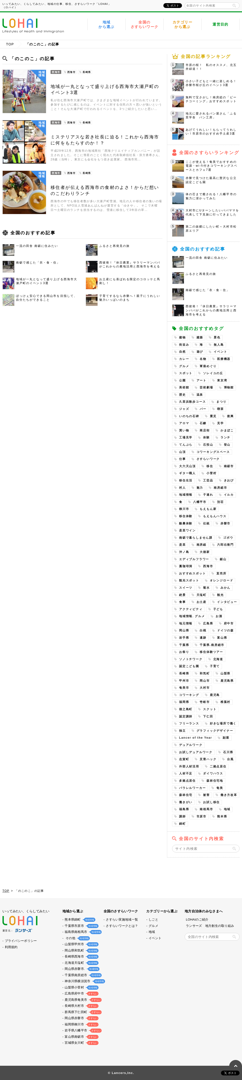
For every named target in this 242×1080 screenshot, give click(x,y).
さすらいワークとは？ (122, 926)
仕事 (182, 459)
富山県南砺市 (81, 1036)
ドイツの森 (225, 630)
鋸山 (223, 559)
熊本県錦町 (79, 919)
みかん (225, 587)
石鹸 (203, 423)
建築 (200, 337)
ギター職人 (187, 473)
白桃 (203, 630)
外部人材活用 (189, 766)
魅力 (200, 487)
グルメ (184, 366)
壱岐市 (205, 702)
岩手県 (184, 637)
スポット (185, 373)
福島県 (184, 809)
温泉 (200, 394)
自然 (182, 351)
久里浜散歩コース (192, 401)
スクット (209, 709)
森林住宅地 (214, 780)
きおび (229, 480)
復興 (230, 416)
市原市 (201, 816)
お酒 (219, 616)
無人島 (219, 344)
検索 (234, 5)
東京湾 (222, 380)
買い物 (184, 430)
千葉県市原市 (81, 926)
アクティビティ (191, 609)
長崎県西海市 (81, 956)
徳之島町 (185, 709)
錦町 (182, 823)
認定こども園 (189, 666)
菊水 (206, 587)
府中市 (229, 623)
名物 (203, 359)
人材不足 (185, 773)
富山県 (222, 637)
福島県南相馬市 (82, 932)
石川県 (228, 752)
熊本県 (222, 816)
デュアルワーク (191, 745)
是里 (182, 544)
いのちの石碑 (189, 416)
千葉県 (184, 645)
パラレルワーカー (192, 788)
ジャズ (184, 409)
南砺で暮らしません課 (195, 537)
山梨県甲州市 (81, 944)
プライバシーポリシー (21, 941)
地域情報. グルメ (192, 616)
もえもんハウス (215, 516)
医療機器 (223, 359)
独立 (182, 730)
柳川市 (184, 509)
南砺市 (229, 466)
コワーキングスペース (213, 452)
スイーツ (185, 587)
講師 (182, 816)
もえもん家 (208, 509)
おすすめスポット (192, 573)
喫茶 (220, 409)
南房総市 (220, 487)
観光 (220, 595)
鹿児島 (215, 695)
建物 (182, 337)
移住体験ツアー (211, 652)
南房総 (201, 544)
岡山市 (205, 680)
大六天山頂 (187, 466)
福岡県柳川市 (81, 1024)
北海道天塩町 (81, 963)
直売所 (221, 573)
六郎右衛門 (225, 544)
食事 (182, 602)
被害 (206, 795)
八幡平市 (199, 502)
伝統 (206, 523)
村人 (182, 487)
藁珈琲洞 (185, 566)
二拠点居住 (218, 766)
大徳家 (205, 552)
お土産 (201, 602)
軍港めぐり (208, 366)
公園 (182, 380)
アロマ (184, 423)
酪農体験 (185, 523)
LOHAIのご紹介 (197, 919)
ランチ (225, 437)
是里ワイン (187, 530)
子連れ (208, 494)
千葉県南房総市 (82, 975)
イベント (220, 351)
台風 (230, 759)
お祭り (184, 652)
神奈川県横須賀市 (84, 981)
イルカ (229, 494)
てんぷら (185, 444)
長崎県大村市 (81, 1006)
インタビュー (227, 602)
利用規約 (11, 947)
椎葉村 (225, 702)
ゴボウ (228, 537)
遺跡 (203, 637)
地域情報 (185, 494)
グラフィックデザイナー (215, 730)
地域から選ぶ (106, 24)
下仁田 (208, 716)
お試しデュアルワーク (195, 752)
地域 (227, 809)
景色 (217, 337)
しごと (153, 919)
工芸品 (208, 480)
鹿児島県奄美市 (82, 999)
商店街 (205, 430)
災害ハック (208, 759)
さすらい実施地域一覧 (122, 919)
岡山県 (184, 630)
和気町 (205, 673)
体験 (206, 437)
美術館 (184, 387)
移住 (209, 466)
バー (203, 409)
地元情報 (185, 623)
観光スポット (189, 580)
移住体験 (185, 516)
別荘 (220, 502)
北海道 (218, 659)
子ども (218, 609)
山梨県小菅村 (81, 987)
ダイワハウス (213, 773)
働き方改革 (228, 795)
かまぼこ (227, 430)
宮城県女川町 (81, 1042)
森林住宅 (185, 795)
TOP (10, 44)
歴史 (182, 394)
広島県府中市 (81, 993)
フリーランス (189, 723)
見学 (220, 423)
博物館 (229, 387)
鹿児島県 (227, 680)
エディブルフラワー (194, 559)
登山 (227, 444)
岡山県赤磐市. (81, 969)
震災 (213, 416)
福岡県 (184, 702)
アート (201, 380)
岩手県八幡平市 (82, 1030)
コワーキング (189, 695)
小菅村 (211, 473)
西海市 (208, 566)
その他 (76, 938)
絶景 (182, 595)
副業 (226, 737)
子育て (215, 666)
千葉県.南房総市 (212, 645)
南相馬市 (206, 809)
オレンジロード (221, 580)
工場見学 (185, 437)
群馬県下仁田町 (82, 1012)
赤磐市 (225, 523)
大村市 (205, 687)
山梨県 (225, 673)
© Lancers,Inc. (121, 1073)
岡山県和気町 (81, 950)
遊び (200, 351)
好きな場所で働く (223, 723)
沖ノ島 (184, 552)
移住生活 (185, 480)
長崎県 (184, 673)
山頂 (182, 452)
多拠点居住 (187, 780)
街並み (184, 344)
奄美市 (184, 687)
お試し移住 (211, 802)
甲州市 (184, 680)
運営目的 (220, 24)
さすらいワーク (208, 459)
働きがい (185, 802)
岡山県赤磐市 (81, 1018)
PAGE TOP (235, 1066)
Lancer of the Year (195, 737)
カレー (184, 359)
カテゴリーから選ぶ (182, 24)
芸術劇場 (206, 387)
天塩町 (201, 595)
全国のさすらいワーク (145, 24)
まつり (221, 401)
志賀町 (184, 759)
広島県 (208, 623)
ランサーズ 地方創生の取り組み (210, 926)
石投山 (208, 444)
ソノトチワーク (191, 659)
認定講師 (185, 716)
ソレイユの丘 (213, 373)
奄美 (219, 788)
